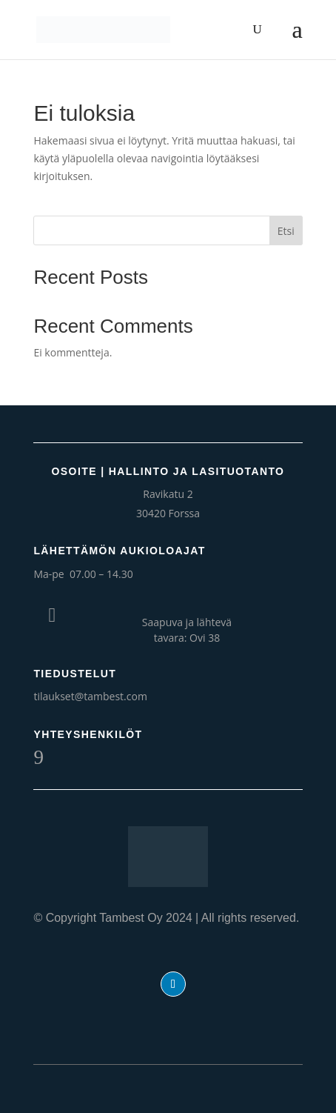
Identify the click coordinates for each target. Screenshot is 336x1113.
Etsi (286, 231)
